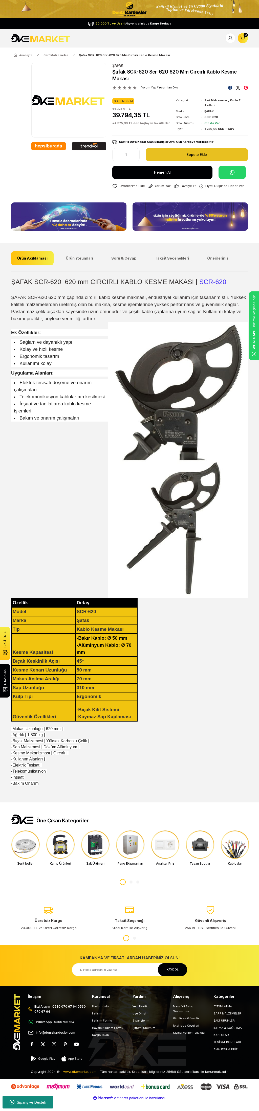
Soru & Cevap (124, 267)
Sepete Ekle (196, 154)
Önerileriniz (217, 267)
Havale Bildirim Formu (107, 1037)
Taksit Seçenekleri (172, 267)
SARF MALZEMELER (227, 1022)
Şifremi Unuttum (144, 1037)
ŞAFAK (117, 65)
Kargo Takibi (101, 1044)
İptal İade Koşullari (186, 1034)
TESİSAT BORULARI (227, 1051)
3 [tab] (137, 891)
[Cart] (243, 38)
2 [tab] (131, 891)
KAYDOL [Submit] (172, 979)
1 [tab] (123, 891)
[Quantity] (126, 154)
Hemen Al (162, 172)
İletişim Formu (102, 1030)
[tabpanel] (25, 857)
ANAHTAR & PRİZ (225, 1058)
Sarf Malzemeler (216, 100)
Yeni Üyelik (140, 1015)
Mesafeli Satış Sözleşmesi (183, 1018)
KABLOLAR (221, 1044)
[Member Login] (230, 38)
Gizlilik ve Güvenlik (186, 1027)
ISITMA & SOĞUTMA (227, 1037)
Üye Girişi (139, 1022)
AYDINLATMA (222, 1015)
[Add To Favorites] (129, 186)
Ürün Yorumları (79, 267)
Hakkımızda (100, 1015)
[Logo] (41, 38)
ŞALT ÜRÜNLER (224, 1030)
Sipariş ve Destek (28, 1102)
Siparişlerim (141, 1030)
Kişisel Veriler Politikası (189, 1042)
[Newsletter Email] (129, 979)
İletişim (97, 1022)
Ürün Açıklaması (32, 267)
